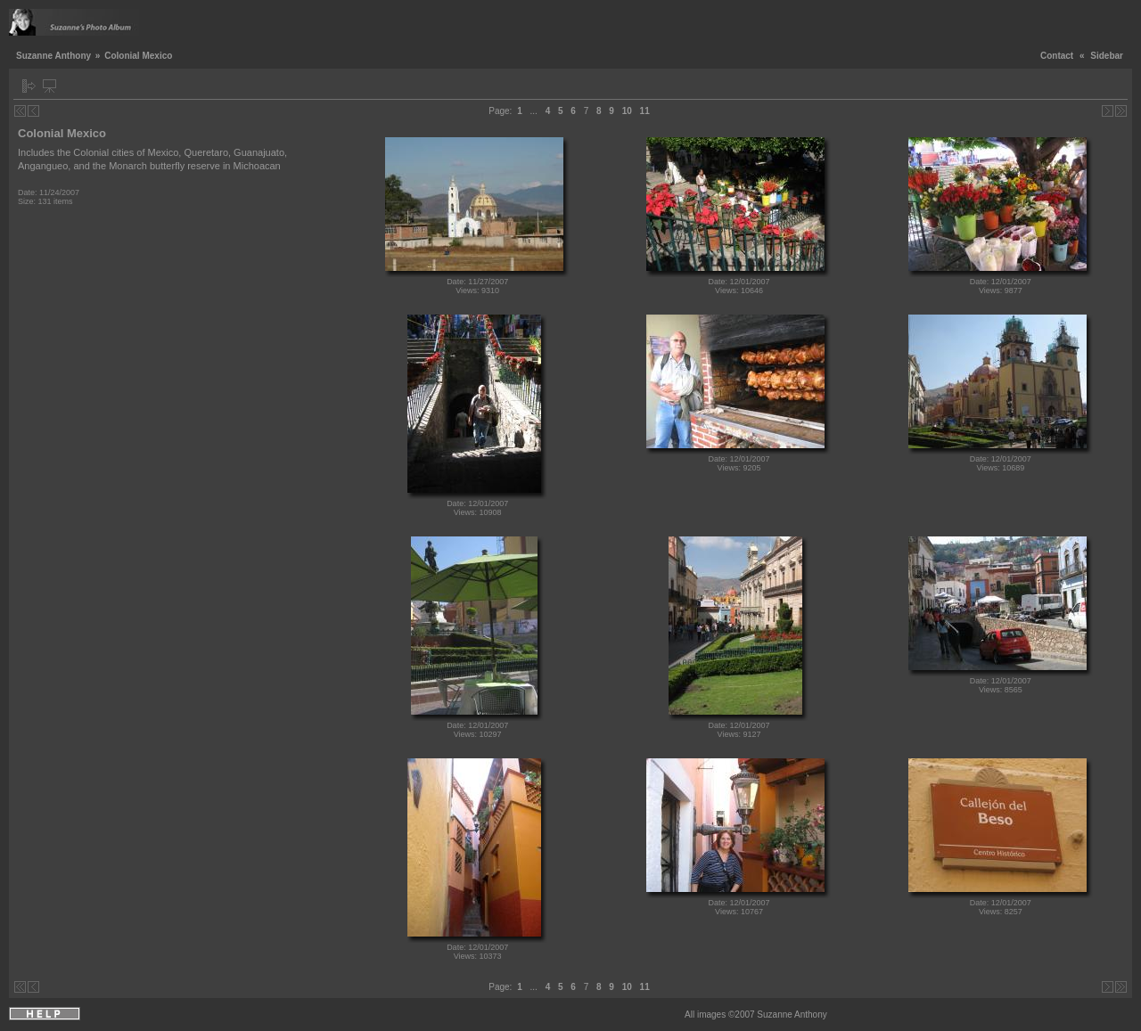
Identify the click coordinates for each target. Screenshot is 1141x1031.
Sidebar (1106, 56)
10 (627, 111)
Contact (1056, 56)
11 (645, 111)
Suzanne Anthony (53, 56)
